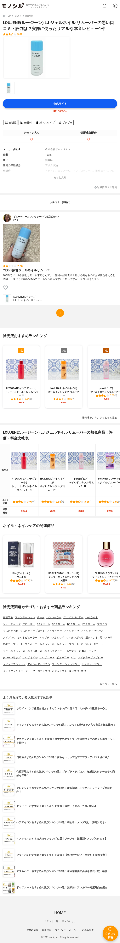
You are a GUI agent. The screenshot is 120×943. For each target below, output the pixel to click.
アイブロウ (9, 637)
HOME (60, 912)
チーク (40, 617)
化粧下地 (8, 617)
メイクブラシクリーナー (17, 671)
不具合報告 (88, 930)
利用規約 (46, 930)
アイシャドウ (71, 630)
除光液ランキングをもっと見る (99, 417)
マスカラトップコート (32, 630)
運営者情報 (32, 930)
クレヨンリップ (11, 657)
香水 (83, 671)
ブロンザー (28, 624)
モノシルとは (69, 921)
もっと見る (60, 177)
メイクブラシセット (14, 664)
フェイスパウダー (73, 617)
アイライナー (54, 630)
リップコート (46, 657)
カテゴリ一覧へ (108, 684)
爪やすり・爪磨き (76, 650)
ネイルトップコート (67, 644)
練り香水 (74, 671)
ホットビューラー (27, 637)
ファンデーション (25, 617)
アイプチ (44, 637)
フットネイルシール (14, 650)
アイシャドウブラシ (38, 664)
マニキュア (31, 644)
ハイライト (91, 617)
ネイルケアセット (54, 650)
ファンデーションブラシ (66, 664)
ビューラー (62, 657)
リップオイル (29, 657)
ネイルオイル (35, 650)
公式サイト (60, 103)
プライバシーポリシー (66, 930)
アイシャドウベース (92, 630)
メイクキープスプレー (90, 657)
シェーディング (11, 624)
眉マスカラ (106, 637)
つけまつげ (57, 637)
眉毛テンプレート (13, 644)
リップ (92, 650)
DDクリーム (74, 624)
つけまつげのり (74, 637)
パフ (73, 657)
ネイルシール (46, 644)
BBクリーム (43, 624)
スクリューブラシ (92, 664)
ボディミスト (59, 671)
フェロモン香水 (41, 671)
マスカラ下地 (10, 630)
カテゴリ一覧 (51, 921)
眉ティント (91, 637)
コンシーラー (53, 617)
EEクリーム (88, 624)
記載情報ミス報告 (105, 187)
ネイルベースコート (92, 644)
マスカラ (102, 624)
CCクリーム (58, 624)
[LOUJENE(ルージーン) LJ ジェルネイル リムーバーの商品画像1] (37, 57)
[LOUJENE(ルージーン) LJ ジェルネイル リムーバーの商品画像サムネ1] (8, 88)
